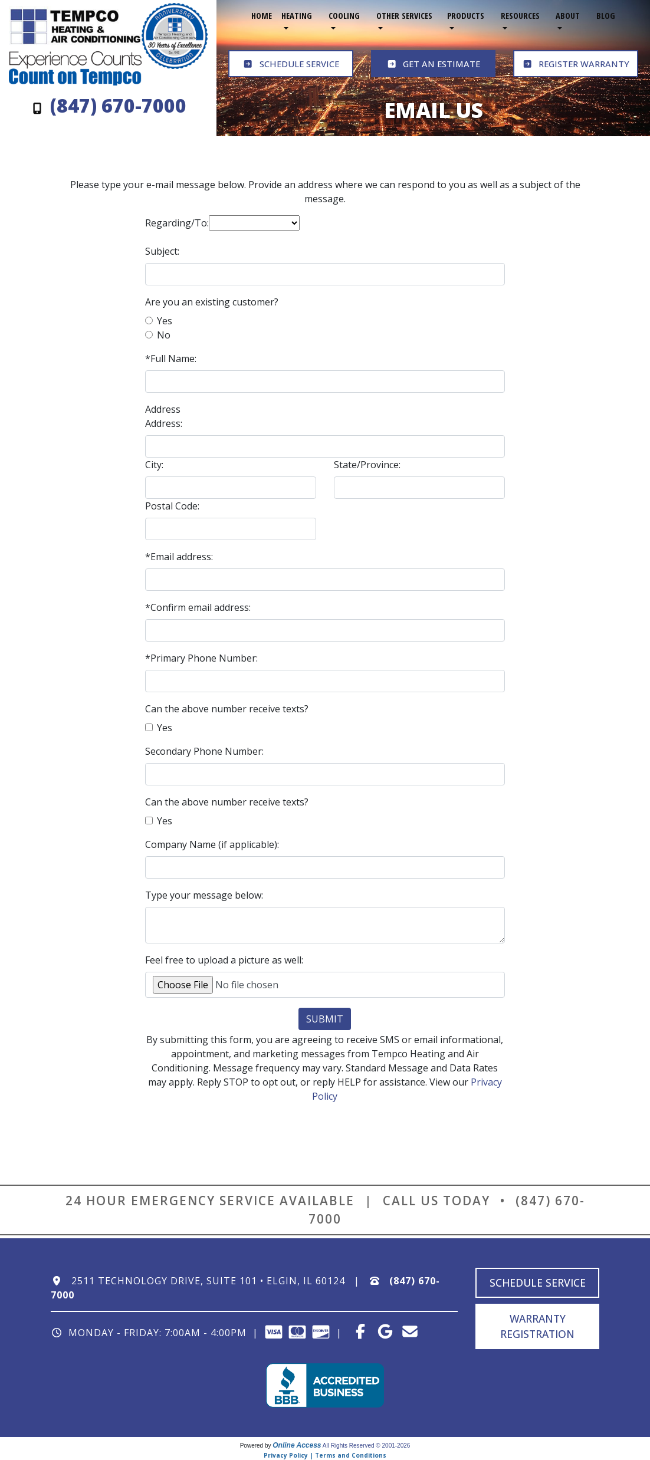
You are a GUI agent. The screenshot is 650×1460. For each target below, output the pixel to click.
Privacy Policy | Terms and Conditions (325, 1455)
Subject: (162, 251)
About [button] (568, 15)
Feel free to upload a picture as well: (224, 959)
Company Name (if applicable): (212, 844)
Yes (164, 320)
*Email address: (179, 556)
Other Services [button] (404, 15)
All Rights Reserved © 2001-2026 (367, 1445)
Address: (163, 423)
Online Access (297, 1445)
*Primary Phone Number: (201, 658)
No (163, 334)
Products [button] (465, 15)
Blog (605, 15)
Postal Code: (172, 505)
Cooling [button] (344, 15)
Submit (324, 1018)
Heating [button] (296, 15)
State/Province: (367, 464)
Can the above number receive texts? (226, 708)
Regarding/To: (177, 222)
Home (261, 15)
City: (154, 464)
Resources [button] (520, 15)
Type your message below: (204, 895)
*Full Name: (170, 358)
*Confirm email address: (198, 607)
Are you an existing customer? (211, 301)
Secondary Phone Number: (204, 751)
